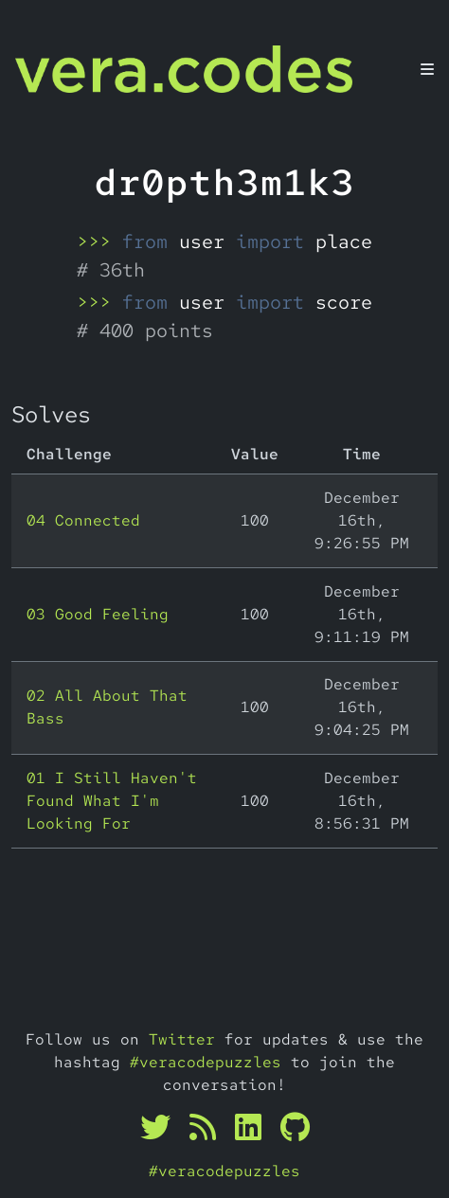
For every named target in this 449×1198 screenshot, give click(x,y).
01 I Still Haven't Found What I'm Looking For (112, 800)
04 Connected (83, 520)
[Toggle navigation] (427, 69)
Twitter (182, 1039)
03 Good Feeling (98, 614)
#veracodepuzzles (205, 1062)
